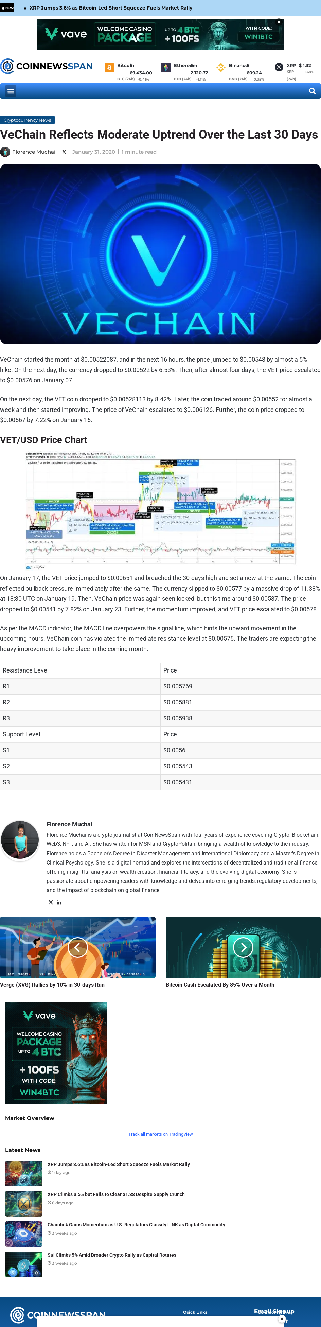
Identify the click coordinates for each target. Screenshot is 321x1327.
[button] (10, 91)
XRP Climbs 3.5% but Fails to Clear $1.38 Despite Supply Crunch (116, 1194)
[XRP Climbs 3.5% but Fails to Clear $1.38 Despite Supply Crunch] (23, 1204)
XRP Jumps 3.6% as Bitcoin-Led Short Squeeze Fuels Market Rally (111, 8)
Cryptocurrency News (27, 120)
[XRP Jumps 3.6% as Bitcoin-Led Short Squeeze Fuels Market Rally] (23, 1173)
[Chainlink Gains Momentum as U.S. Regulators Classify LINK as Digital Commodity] (23, 1234)
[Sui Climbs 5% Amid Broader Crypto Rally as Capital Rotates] (23, 1264)
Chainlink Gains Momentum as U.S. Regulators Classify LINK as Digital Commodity (136, 1224)
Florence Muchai (33, 152)
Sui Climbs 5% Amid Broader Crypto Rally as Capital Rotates (112, 1255)
